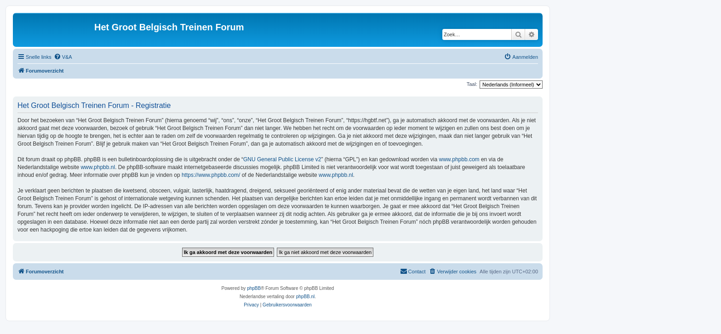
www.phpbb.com (459, 159)
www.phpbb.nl (97, 167)
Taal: (472, 84)
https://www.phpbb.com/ (211, 175)
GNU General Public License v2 (282, 159)
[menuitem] (63, 56)
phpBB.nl (305, 296)
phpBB (254, 288)
